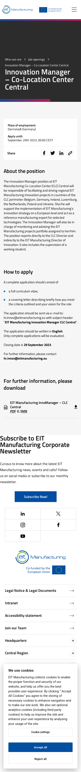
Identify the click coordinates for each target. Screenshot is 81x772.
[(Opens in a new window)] (23, 513)
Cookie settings (40, 732)
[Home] (17, 9)
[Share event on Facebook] (44, 153)
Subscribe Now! (35, 496)
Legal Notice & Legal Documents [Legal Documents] (39, 590)
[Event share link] (70, 153)
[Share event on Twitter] (52, 153)
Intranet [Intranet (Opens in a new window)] (39, 603)
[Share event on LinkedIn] (61, 153)
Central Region (40, 653)
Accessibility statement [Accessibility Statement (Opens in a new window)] (39, 615)
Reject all (40, 759)
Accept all (40, 747)
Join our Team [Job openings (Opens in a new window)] (39, 628)
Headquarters (40, 640)
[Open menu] (74, 10)
